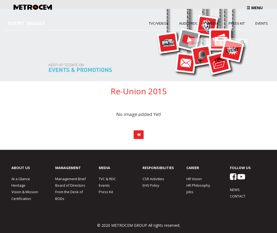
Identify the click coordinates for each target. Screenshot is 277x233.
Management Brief (70, 178)
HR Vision (194, 178)
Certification (21, 198)
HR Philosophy (198, 185)
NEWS (235, 189)
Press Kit (237, 23)
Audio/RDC (188, 23)
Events (261, 23)
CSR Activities (153, 178)
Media (213, 23)
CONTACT (237, 196)
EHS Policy (151, 185)
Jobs (189, 191)
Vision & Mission (24, 191)
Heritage (18, 185)
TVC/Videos (159, 23)
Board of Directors (70, 185)
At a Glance (20, 178)
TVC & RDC (107, 178)
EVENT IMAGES (26, 23)
